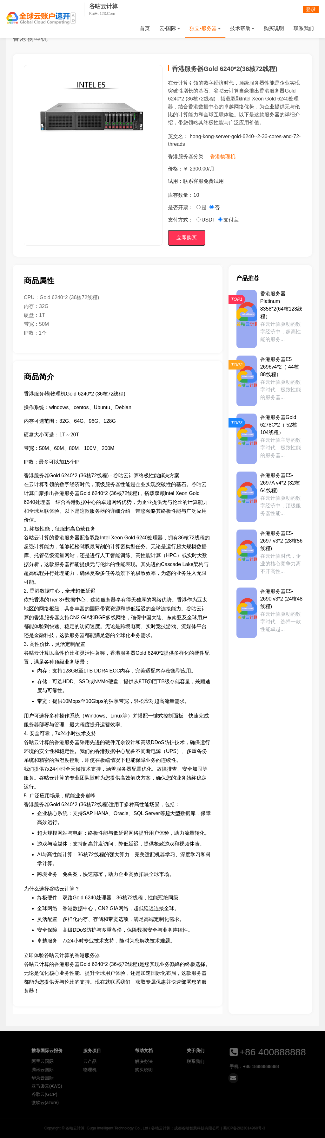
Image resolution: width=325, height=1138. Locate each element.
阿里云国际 (148, 1061)
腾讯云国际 (148, 1069)
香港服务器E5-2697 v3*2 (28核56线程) (281, 540)
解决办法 (249, 1061)
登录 (311, 9)
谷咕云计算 (41, 18)
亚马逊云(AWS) (152, 1086)
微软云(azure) (150, 1102)
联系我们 (304, 28)
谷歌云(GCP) (150, 1094)
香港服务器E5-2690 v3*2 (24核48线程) (281, 598)
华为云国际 (148, 1077)
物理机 (195, 1069)
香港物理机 (222, 156)
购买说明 (274, 28)
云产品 (195, 1061)
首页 (145, 28)
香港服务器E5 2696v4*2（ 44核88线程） (279, 367)
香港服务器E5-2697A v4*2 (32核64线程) (280, 483)
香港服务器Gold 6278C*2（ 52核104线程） (278, 425)
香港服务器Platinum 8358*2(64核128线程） (281, 305)
